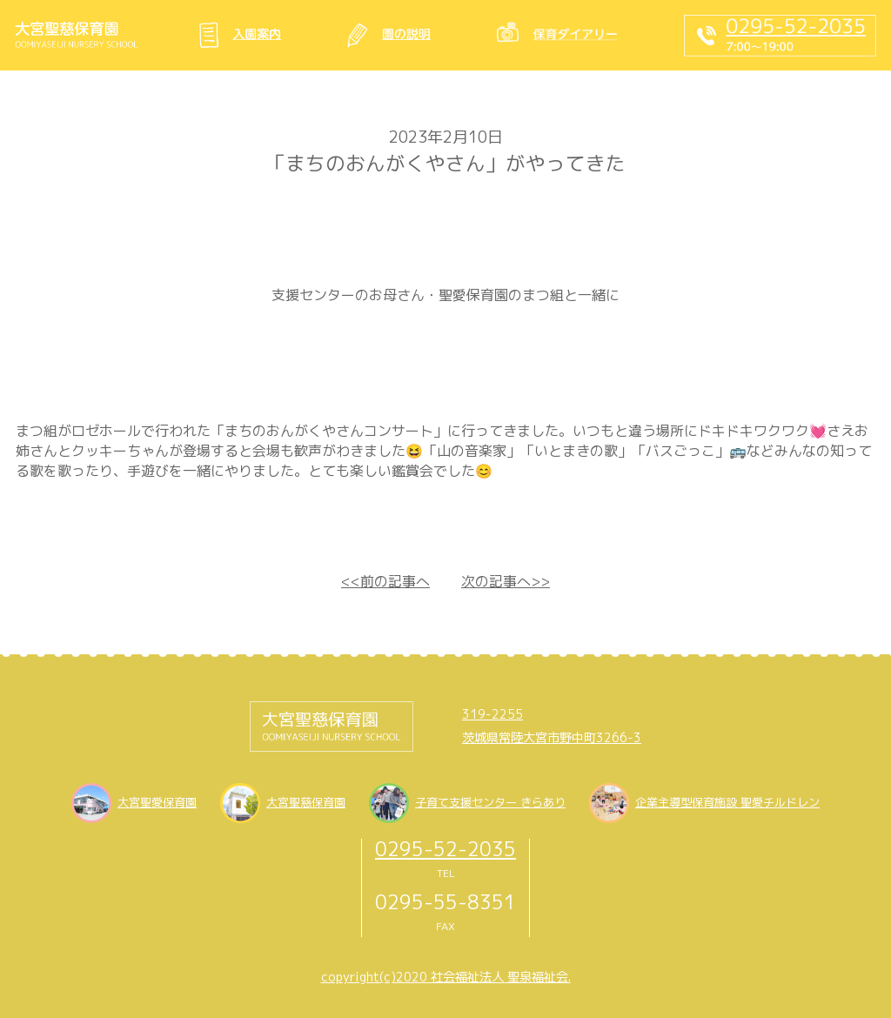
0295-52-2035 (445, 848)
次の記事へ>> (505, 581)
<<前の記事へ (385, 581)
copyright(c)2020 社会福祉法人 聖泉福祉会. (446, 977)
